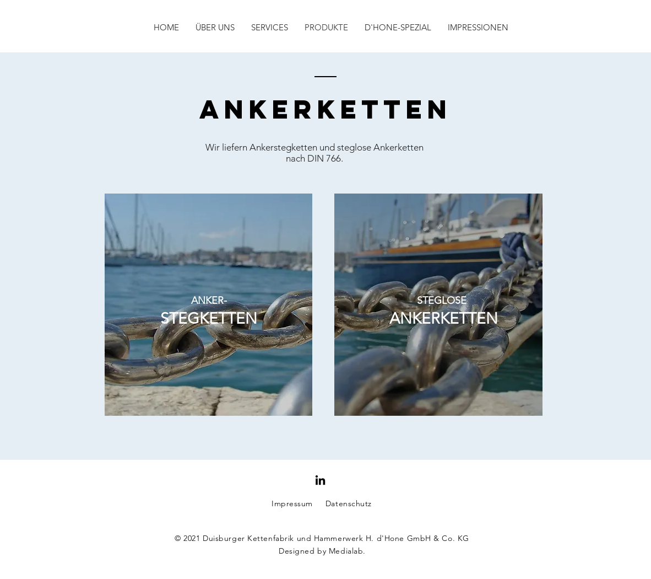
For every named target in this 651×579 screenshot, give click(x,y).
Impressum (292, 503)
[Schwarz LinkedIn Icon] (320, 480)
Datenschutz (349, 503)
